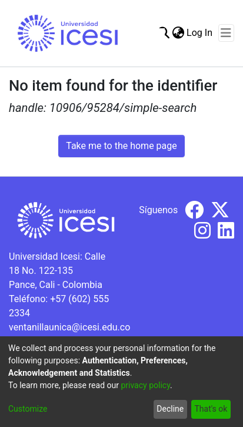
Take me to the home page (121, 145)
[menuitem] (178, 33)
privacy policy (145, 385)
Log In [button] (200, 32)
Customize (27, 408)
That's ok (210, 408)
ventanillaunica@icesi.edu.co (69, 327)
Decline (170, 408)
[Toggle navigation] (226, 33)
